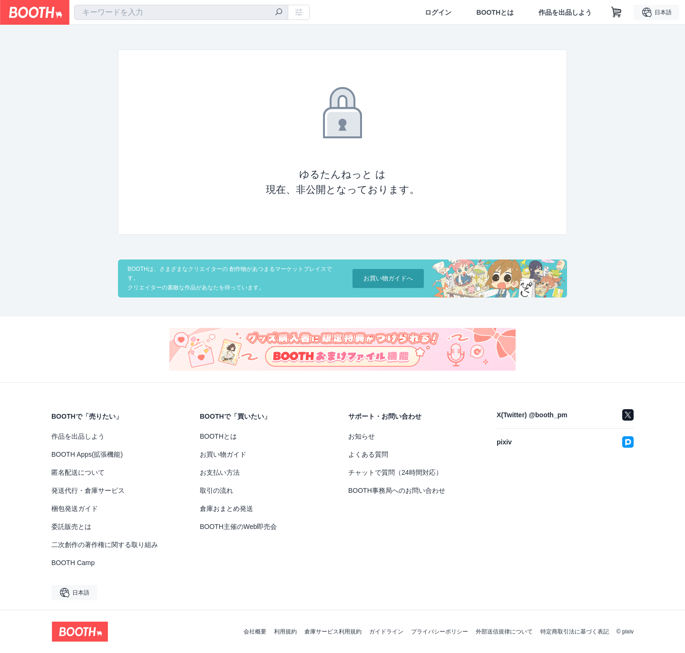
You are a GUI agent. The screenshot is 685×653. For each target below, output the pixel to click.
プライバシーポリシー (439, 631)
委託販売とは (71, 526)
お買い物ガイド (223, 454)
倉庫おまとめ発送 (226, 508)
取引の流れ (216, 490)
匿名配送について (78, 472)
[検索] (278, 12)
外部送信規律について (504, 631)
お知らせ (361, 436)
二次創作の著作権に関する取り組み (104, 544)
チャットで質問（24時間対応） (395, 472)
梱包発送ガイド (74, 508)
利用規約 (285, 631)
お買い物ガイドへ (388, 278)
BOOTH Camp (73, 563)
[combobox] (181, 12)
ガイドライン (386, 631)
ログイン (438, 12)
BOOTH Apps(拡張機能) (87, 454)
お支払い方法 (220, 472)
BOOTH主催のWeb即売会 (238, 526)
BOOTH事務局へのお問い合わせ (396, 490)
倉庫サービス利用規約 (333, 631)
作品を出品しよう (565, 12)
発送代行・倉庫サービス (88, 490)
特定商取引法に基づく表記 (574, 631)
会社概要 (255, 631)
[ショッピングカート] (616, 12)
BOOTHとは (495, 12)
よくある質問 (368, 454)
